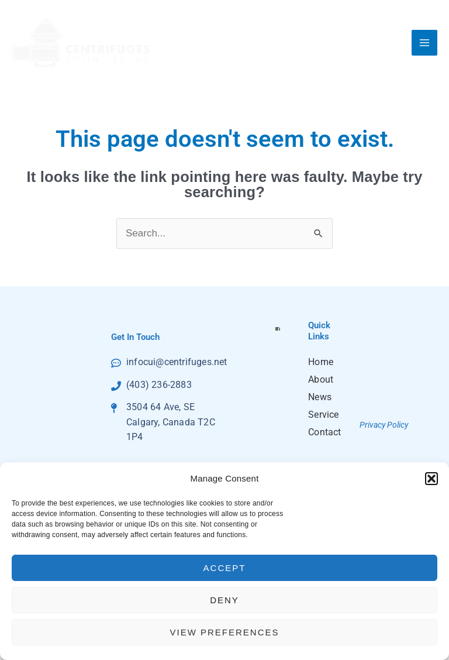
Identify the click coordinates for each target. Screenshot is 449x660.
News (319, 397)
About (319, 379)
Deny (224, 600)
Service (319, 414)
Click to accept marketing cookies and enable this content (281, 328)
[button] (431, 478)
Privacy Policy (384, 424)
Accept (224, 568)
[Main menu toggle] (424, 43)
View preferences (224, 632)
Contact (319, 432)
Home (319, 361)
